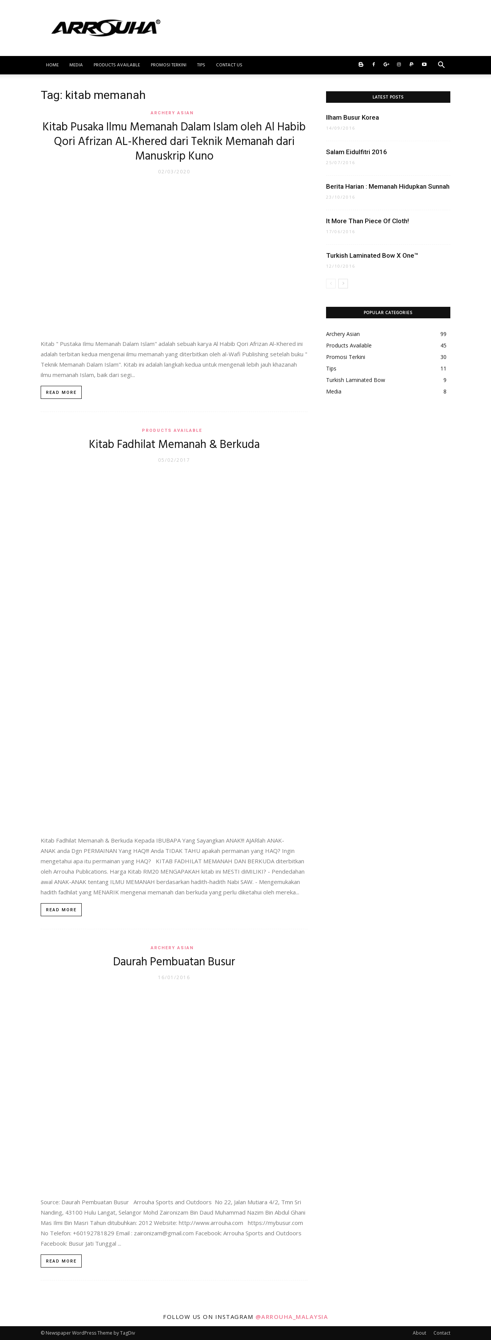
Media (76, 65)
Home (52, 65)
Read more (61, 392)
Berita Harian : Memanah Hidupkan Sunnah (388, 186)
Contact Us (229, 65)
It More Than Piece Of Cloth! (367, 221)
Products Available (117, 65)
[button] (441, 65)
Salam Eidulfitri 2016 (356, 152)
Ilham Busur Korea (352, 117)
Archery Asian (172, 112)
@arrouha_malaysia (291, 1316)
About (419, 1333)
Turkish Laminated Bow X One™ (372, 255)
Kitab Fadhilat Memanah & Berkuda (174, 445)
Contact (441, 1333)
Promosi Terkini (168, 65)
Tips (201, 65)
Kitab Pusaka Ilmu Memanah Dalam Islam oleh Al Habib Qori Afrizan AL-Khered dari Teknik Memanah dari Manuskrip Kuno (174, 142)
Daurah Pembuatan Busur (174, 962)
